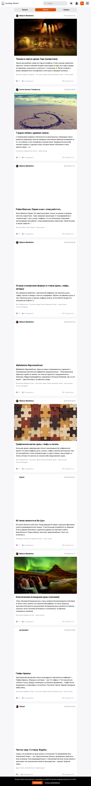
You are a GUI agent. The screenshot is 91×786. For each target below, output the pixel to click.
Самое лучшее (68, 74)
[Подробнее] (45, 37)
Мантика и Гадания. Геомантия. (25, 74)
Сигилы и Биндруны (22, 307)
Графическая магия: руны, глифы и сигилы (37, 444)
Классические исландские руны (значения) (37, 597)
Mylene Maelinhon (26, 16)
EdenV (21, 477)
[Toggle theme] (71, 3)
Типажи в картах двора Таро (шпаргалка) (37, 59)
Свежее (66, 10)
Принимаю (37, 783)
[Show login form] (77, 3)
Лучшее (25, 10)
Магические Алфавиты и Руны (25, 383)
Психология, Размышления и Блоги (26, 151)
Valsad (22, 706)
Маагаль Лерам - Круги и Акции (25, 227)
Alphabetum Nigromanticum (29, 365)
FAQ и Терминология (22, 304)
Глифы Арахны (23, 673)
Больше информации (52, 783)
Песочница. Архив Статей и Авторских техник (49, 74)
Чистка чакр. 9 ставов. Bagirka (31, 750)
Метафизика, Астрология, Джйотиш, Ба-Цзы (29, 538)
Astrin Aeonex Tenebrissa (29, 90)
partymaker (24, 630)
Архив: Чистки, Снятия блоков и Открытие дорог (30, 768)
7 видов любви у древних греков (32, 133)
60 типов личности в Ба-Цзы (30, 520)
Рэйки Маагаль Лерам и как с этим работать (38, 209)
